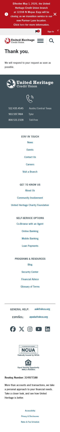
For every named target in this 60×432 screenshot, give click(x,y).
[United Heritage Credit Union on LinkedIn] (47, 329)
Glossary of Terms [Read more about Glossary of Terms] (30, 286)
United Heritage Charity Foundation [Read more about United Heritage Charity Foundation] (30, 205)
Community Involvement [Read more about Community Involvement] (30, 197)
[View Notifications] (36, 31)
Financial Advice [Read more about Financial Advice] (30, 279)
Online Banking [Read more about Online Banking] (30, 231)
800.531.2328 (16, 120)
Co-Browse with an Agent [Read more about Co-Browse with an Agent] (30, 224)
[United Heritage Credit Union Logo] (20, 41)
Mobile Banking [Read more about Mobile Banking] (30, 238)
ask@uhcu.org (42, 309)
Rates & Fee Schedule (30, 422)
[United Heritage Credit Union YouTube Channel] (39, 329)
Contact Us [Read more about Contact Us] (30, 157)
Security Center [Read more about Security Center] (30, 272)
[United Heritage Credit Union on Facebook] (13, 329)
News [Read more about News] (30, 142)
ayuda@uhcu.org (38, 317)
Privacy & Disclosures (30, 416)
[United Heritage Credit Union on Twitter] (21, 329)
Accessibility (30, 411)
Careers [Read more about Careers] (30, 164)
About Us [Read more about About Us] (30, 190)
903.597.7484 (16, 114)
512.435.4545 (16, 108)
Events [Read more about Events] (30, 149)
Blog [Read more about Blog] (30, 264)
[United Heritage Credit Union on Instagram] (30, 329)
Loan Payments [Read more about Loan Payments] (30, 246)
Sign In (54, 30)
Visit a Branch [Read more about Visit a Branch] (30, 171)
